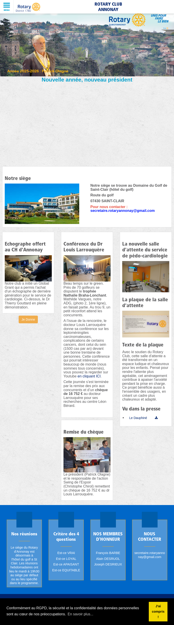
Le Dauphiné (138, 418)
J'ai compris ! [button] (158, 611)
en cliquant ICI (89, 376)
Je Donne (28, 319)
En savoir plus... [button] (80, 614)
